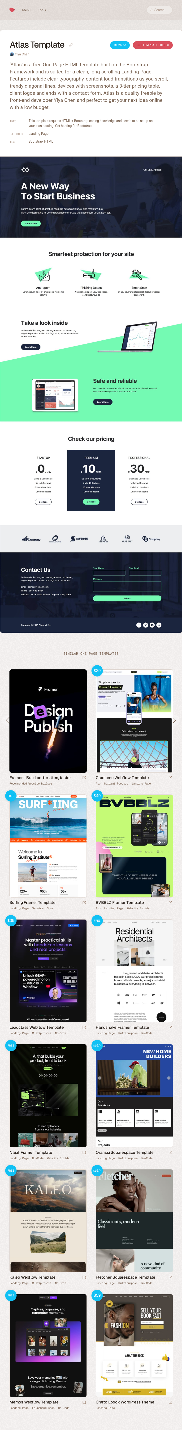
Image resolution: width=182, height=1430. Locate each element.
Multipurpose (41, 1033)
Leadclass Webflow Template (36, 1027)
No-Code (60, 1033)
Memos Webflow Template (34, 1402)
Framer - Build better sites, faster (40, 777)
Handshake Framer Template (122, 1027)
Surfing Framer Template (32, 902)
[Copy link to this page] (71, 45)
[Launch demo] (170, 778)
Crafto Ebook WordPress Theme (125, 1402)
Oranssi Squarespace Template (124, 1152)
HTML (48, 141)
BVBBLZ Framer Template (120, 902)
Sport (51, 908)
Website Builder (139, 908)
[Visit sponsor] (84, 778)
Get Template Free (153, 45)
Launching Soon (43, 1408)
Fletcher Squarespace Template (125, 1277)
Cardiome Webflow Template (122, 777)
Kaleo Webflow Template (32, 1277)
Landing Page (38, 133)
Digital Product (116, 783)
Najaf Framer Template (30, 1152)
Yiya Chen (22, 54)
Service (37, 908)
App (98, 783)
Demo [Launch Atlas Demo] (120, 45)
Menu (26, 10)
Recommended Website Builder (30, 783)
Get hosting (63, 126)
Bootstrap (81, 121)
